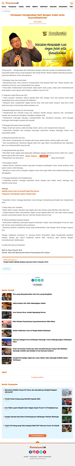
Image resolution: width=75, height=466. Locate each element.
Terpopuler (12, 7)
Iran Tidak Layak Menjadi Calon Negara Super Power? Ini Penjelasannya (31, 408)
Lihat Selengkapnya (37, 435)
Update (44, 156)
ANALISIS (53, 7)
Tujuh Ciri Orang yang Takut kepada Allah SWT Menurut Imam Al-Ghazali (32, 426)
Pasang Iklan (33, 456)
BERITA (35, 7)
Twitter (41, 452)
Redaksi (26, 456)
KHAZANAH (63, 7)
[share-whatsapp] (39, 280)
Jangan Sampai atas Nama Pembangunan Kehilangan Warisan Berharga (32, 417)
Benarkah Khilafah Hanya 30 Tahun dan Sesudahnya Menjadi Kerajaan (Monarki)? (31, 391)
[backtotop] (37, 443)
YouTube (46, 452)
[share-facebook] (32, 280)
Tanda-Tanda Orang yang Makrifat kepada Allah (22, 399)
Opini (4, 372)
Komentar (37, 284)
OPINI (28, 7)
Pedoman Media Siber (44, 456)
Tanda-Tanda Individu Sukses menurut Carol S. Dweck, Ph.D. (25, 262)
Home (4, 7)
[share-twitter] (36, 280)
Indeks (21, 7)
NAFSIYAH (43, 7)
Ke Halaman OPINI (37, 377)
